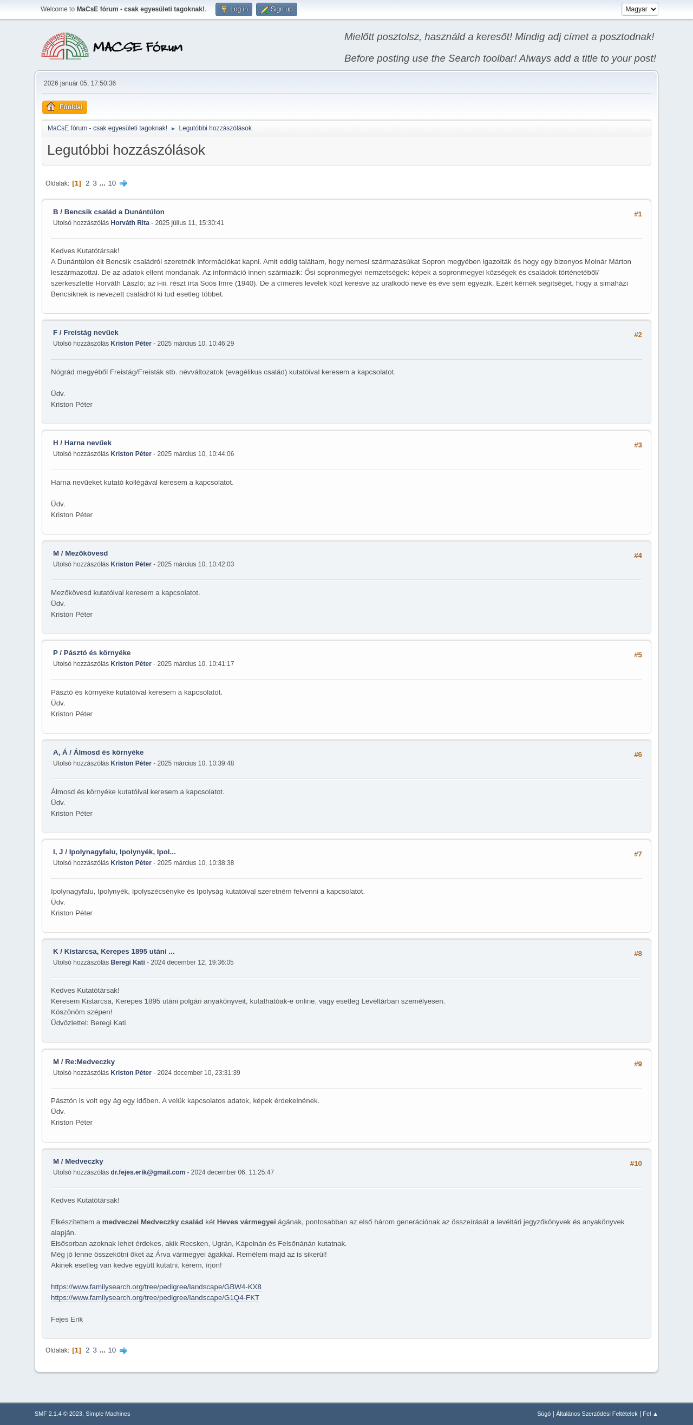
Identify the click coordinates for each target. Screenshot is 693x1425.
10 (112, 183)
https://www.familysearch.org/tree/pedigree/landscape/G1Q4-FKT (155, 1298)
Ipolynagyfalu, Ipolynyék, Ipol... (122, 852)
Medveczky (84, 1161)
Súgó (544, 1413)
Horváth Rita (130, 223)
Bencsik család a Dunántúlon (114, 212)
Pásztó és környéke (97, 653)
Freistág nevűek (90, 332)
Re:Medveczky (90, 1062)
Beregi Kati (128, 962)
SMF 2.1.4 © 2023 (58, 1413)
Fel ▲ (650, 1413)
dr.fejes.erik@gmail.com (148, 1172)
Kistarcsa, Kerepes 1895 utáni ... (119, 951)
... (104, 183)
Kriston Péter (131, 343)
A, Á (60, 752)
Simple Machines (108, 1413)
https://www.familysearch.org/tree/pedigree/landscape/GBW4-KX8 (156, 1287)
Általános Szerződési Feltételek (596, 1413)
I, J (58, 852)
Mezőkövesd (86, 553)
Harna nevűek (88, 443)
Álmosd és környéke (109, 752)
